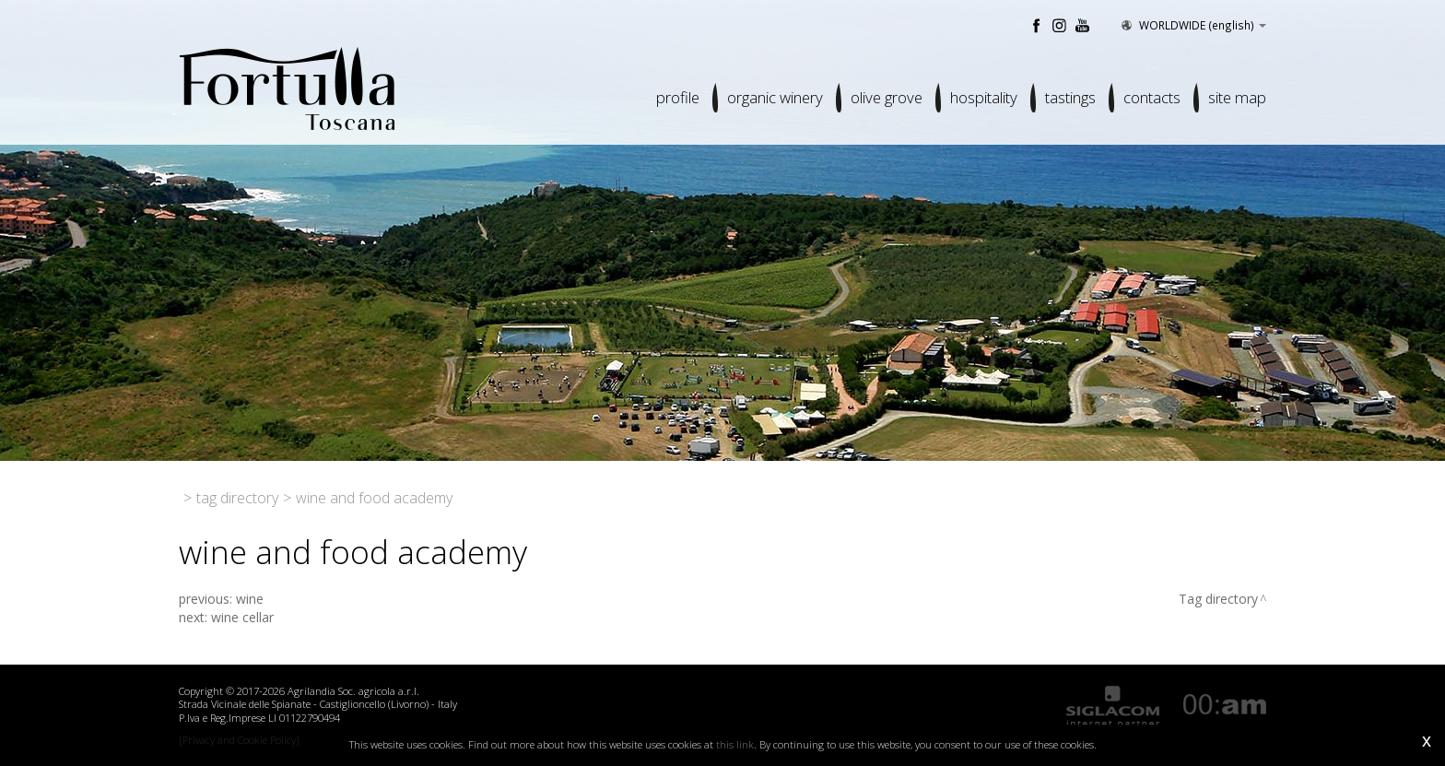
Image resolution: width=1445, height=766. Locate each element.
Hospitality (983, 97)
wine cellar (242, 617)
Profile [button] (677, 97)
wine (250, 598)
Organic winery (775, 97)
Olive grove (886, 97)
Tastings (1070, 97)
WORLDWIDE (1192, 25)
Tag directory (237, 498)
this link (735, 744)
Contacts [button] (1152, 97)
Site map (1237, 97)
